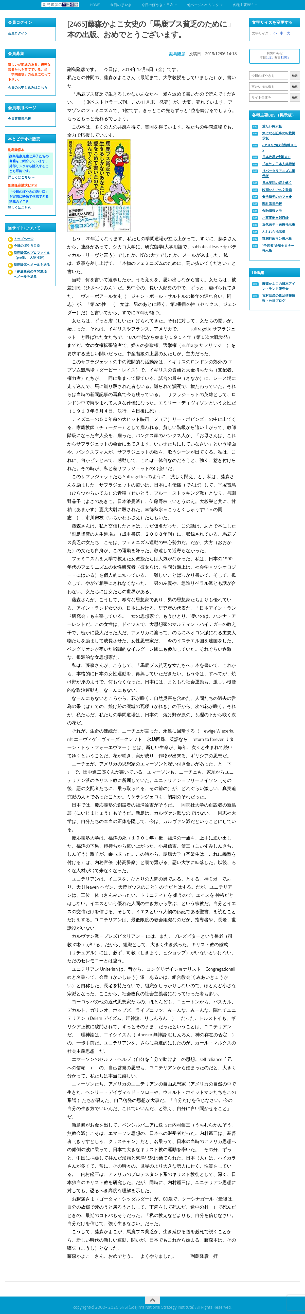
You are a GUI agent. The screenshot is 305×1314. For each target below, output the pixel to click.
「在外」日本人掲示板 (278, 164)
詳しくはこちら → (21, 177)
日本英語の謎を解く (277, 183)
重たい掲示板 (272, 126)
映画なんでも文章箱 (277, 190)
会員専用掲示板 (19, 119)
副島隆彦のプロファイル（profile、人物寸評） (32, 255)
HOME (95, 5)
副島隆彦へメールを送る (32, 265)
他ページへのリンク (203, 5)
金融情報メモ (272, 211)
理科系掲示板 (272, 204)
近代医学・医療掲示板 (278, 225)
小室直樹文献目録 (275, 218)
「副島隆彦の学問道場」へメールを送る (32, 274)
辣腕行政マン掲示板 (277, 238)
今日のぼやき (120, 5)
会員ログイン (18, 33)
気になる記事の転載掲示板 (278, 135)
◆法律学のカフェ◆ (277, 197)
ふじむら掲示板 (273, 232)
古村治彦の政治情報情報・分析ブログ (278, 298)
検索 (295, 75)
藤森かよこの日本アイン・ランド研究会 (278, 286)
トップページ (23, 239)
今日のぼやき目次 (27, 246)
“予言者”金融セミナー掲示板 (278, 248)
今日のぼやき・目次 (157, 5)
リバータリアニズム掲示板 (278, 173)
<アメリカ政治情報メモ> (279, 147)
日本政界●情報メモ (276, 157)
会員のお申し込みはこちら (27, 87)
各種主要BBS (243, 5)
